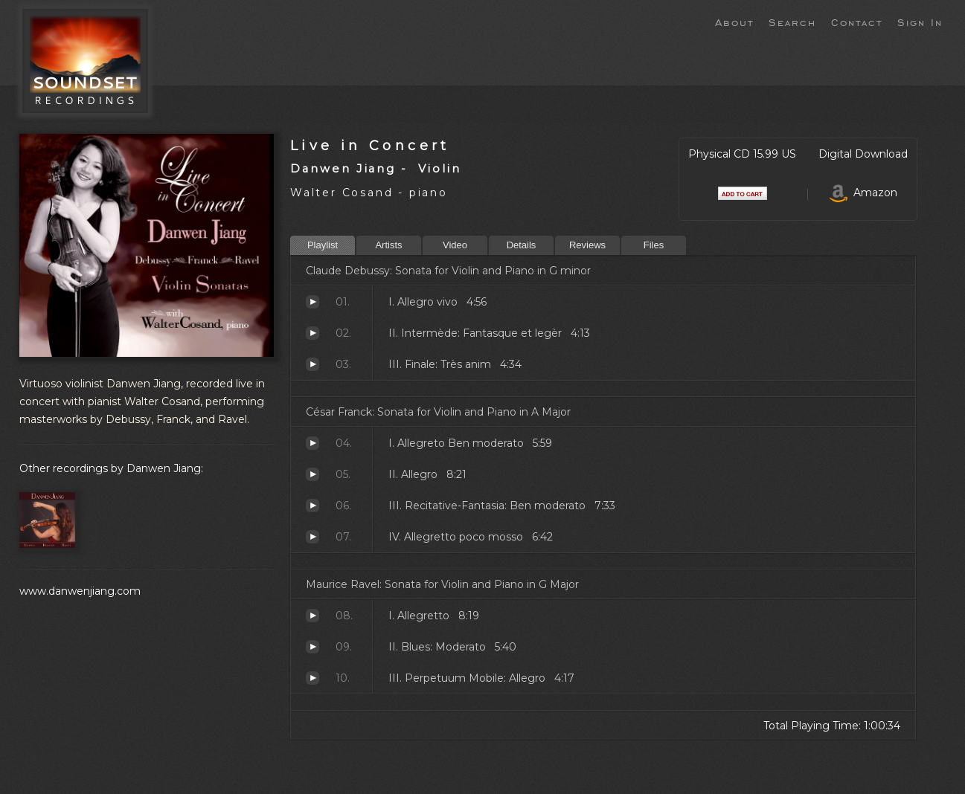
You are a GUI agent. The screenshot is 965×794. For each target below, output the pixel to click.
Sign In (920, 22)
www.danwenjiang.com (80, 591)
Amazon (863, 192)
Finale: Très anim (312, 364)
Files (654, 245)
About (734, 22)
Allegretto (312, 615)
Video (455, 245)
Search (792, 22)
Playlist (322, 245)
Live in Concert (370, 145)
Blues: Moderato (312, 646)
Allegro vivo (312, 302)
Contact (856, 22)
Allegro (312, 474)
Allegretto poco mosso (312, 536)
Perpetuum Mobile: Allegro (312, 678)
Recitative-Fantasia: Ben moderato (312, 505)
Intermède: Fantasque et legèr (312, 333)
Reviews (587, 245)
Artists (388, 245)
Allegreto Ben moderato (312, 443)
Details (521, 245)
